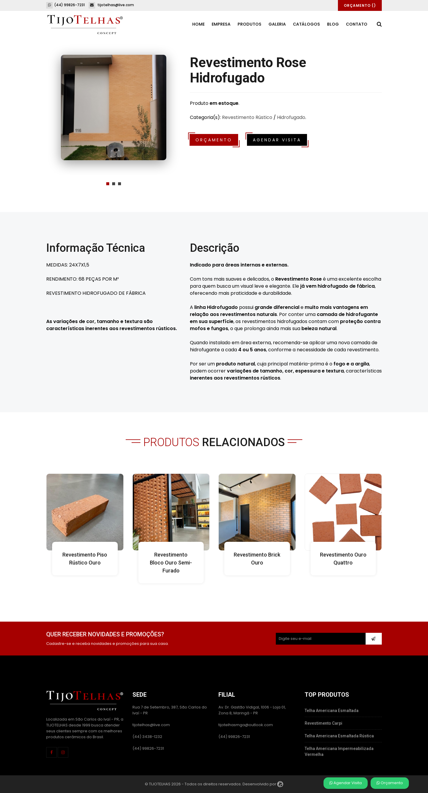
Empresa (221, 24)
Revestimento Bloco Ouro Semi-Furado (171, 563)
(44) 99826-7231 (65, 4)
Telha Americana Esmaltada (332, 710)
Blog (333, 24)
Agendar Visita (345, 783)
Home (198, 24)
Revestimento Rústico (247, 117)
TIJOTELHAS (159, 784)
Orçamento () (360, 5)
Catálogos (306, 24)
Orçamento (389, 783)
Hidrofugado (291, 117)
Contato (356, 24)
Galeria (277, 24)
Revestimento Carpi (323, 723)
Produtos (249, 24)
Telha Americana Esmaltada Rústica (339, 736)
